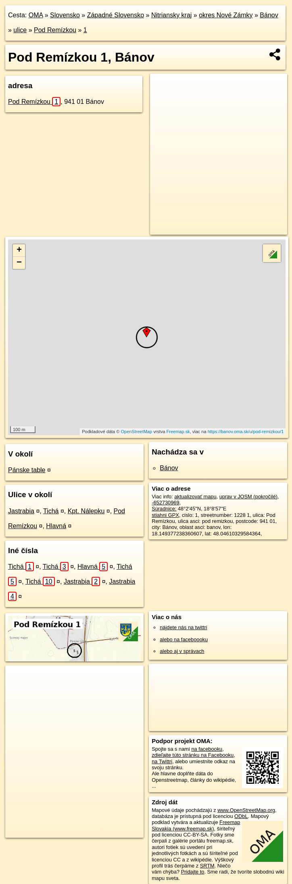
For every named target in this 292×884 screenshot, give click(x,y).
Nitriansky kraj (171, 15)
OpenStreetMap (136, 431)
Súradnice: (164, 509)
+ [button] (19, 250)
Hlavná (56, 526)
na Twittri (162, 761)
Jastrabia (21, 511)
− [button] (19, 263)
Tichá (51, 511)
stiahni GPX (165, 515)
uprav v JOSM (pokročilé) (248, 497)
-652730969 (165, 503)
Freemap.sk (178, 431)
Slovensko (65, 15)
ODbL (241, 816)
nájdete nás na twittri (183, 627)
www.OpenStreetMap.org (246, 810)
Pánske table (27, 470)
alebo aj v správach (182, 651)
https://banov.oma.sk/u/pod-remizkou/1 (246, 431)
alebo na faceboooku (184, 639)
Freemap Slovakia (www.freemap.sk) (196, 825)
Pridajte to (192, 872)
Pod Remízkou (55, 30)
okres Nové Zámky (225, 15)
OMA (36, 15)
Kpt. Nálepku (86, 511)
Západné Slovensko (115, 15)
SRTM (207, 866)
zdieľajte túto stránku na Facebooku (193, 755)
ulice (20, 30)
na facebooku (206, 749)
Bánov (269, 15)
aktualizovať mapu (195, 497)
